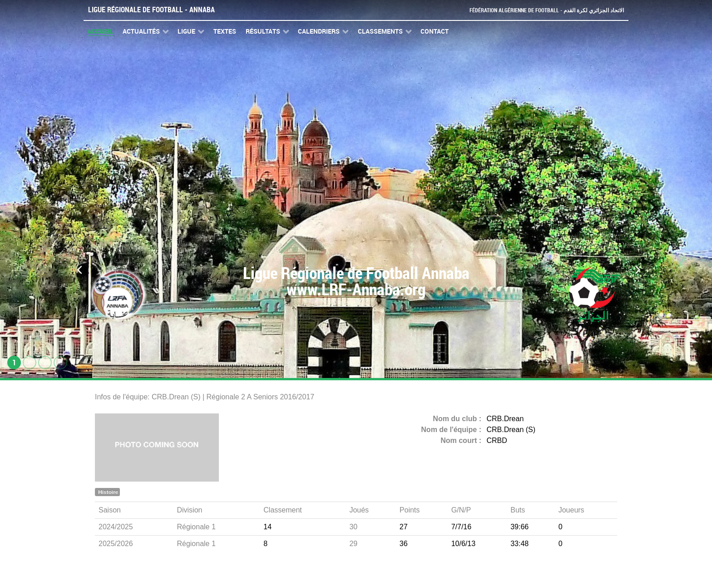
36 (404, 543)
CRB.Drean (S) (511, 429)
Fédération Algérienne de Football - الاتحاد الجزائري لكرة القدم (543, 10)
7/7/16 (461, 527)
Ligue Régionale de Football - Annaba (151, 9)
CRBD (497, 440)
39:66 (519, 527)
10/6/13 (463, 543)
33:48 (519, 543)
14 (267, 527)
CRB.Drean (505, 419)
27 (404, 527)
